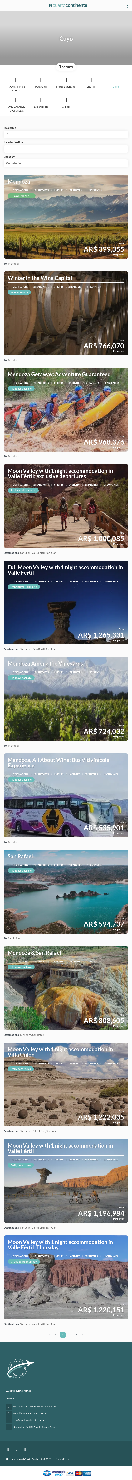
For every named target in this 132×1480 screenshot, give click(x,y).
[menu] (127, 5)
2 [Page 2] (69, 1334)
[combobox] (66, 149)
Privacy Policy (62, 1459)
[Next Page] (76, 1335)
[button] (66, 163)
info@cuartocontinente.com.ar (29, 1420)
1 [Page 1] (62, 1334)
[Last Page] (83, 1335)
